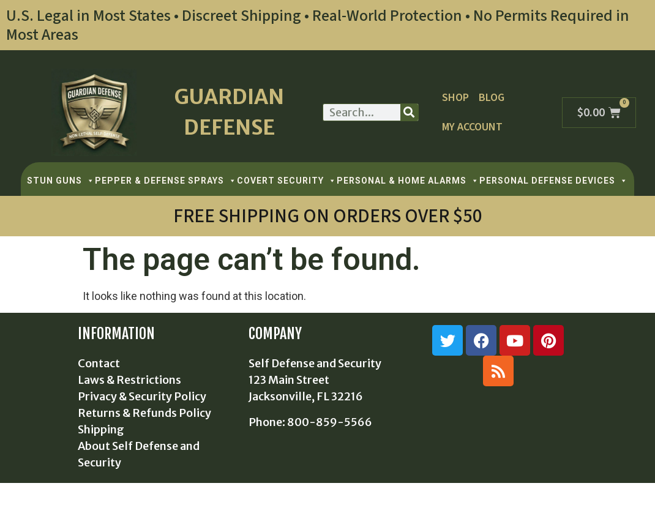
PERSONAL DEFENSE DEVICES (553, 180)
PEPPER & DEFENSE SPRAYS (166, 180)
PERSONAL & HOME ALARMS (408, 180)
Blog (491, 97)
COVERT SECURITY (287, 180)
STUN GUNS (61, 180)
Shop (455, 97)
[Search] (409, 112)
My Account (472, 127)
